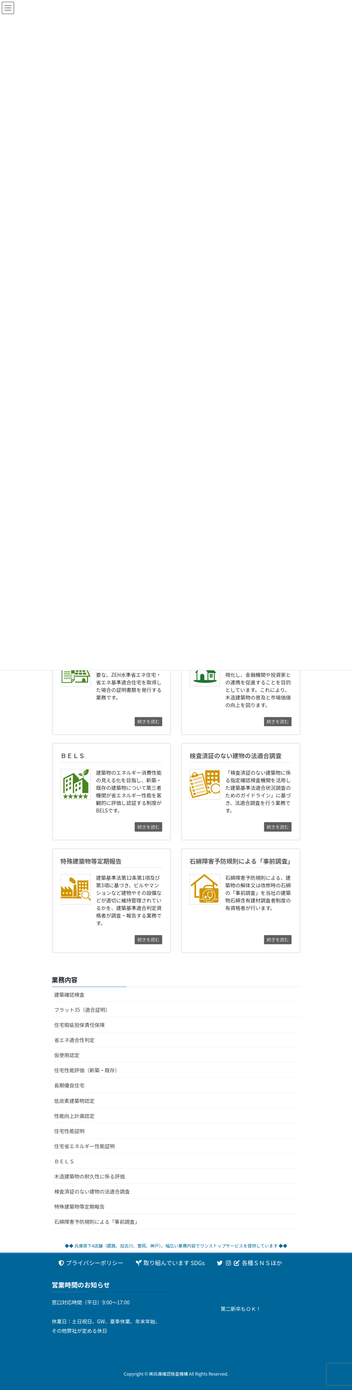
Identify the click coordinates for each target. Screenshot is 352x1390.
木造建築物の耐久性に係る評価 (89, 1176)
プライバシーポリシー (91, 1262)
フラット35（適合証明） (82, 1009)
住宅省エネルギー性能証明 (84, 1146)
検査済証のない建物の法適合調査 (92, 1191)
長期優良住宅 (69, 1085)
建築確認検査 (69, 994)
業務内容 (65, 979)
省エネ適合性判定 (74, 1039)
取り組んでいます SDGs (170, 1262)
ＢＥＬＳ (64, 1161)
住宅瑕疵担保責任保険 (79, 1024)
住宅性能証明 (69, 1131)
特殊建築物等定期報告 (79, 1206)
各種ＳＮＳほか (249, 1262)
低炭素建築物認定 (74, 1100)
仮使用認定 (67, 1055)
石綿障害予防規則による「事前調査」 (97, 1221)
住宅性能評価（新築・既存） (87, 1070)
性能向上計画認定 (74, 1115)
